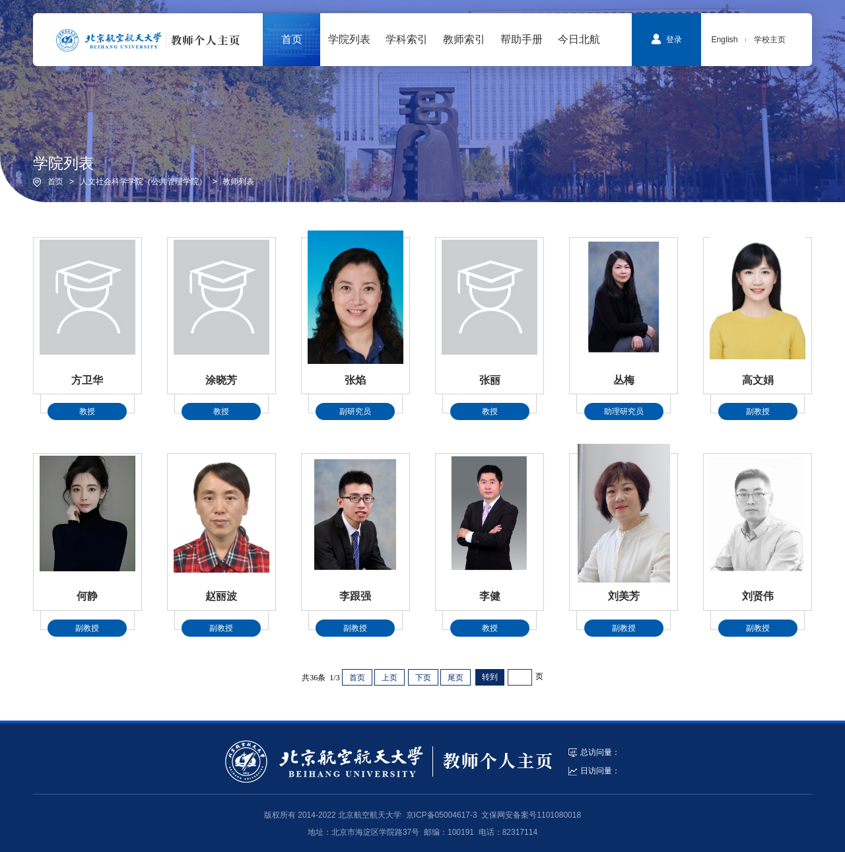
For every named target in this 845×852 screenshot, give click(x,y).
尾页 (455, 677)
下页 (423, 677)
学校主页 (770, 39)
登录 (666, 39)
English (724, 39)
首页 (55, 181)
